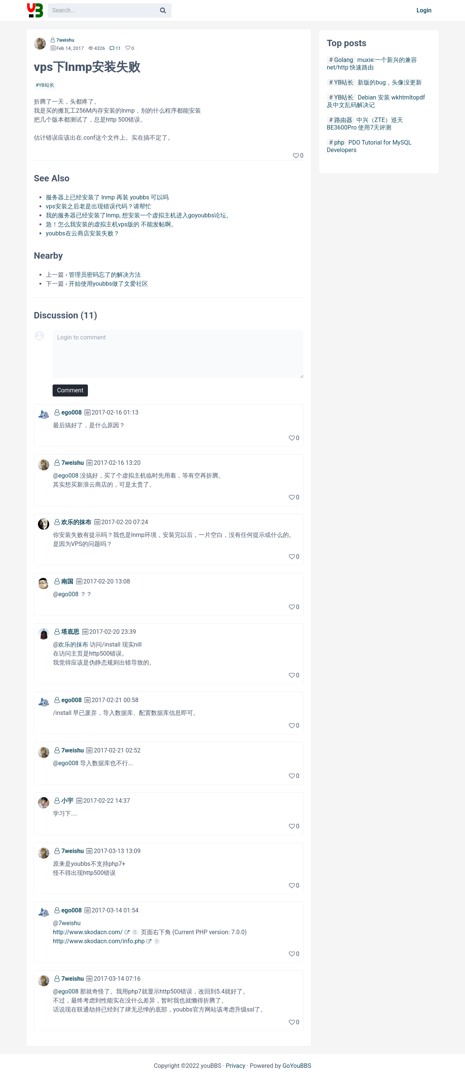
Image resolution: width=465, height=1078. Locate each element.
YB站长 (46, 85)
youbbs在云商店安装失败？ (82, 233)
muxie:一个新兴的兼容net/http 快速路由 (372, 63)
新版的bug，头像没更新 (390, 82)
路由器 (343, 120)
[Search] (163, 10)
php (339, 142)
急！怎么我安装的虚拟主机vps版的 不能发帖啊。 (111, 224)
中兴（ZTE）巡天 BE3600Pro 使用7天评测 (365, 123)
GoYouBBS (296, 1065)
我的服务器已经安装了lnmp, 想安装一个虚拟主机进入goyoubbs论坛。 (139, 215)
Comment (70, 390)
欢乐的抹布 (76, 522)
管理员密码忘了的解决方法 (105, 274)
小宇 (67, 800)
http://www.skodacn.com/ (88, 932)
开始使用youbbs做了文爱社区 (108, 283)
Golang (343, 59)
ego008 (71, 412)
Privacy (235, 1065)
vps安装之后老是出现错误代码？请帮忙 (98, 206)
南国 (67, 581)
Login (424, 10)
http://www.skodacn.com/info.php (99, 941)
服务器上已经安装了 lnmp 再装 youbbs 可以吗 (107, 197)
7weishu (65, 40)
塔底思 (70, 631)
